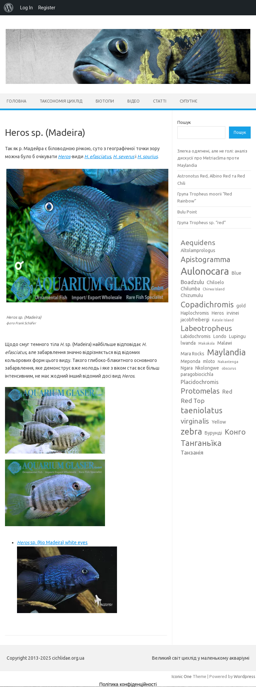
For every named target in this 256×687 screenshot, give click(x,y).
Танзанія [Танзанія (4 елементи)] (192, 452)
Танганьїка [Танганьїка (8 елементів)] (201, 443)
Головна (16, 101)
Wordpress (244, 676)
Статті (159, 101)
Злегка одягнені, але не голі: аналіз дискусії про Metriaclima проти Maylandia (212, 158)
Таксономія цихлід (61, 101)
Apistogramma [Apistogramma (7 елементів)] (205, 259)
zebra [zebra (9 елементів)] (191, 431)
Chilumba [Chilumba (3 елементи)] (190, 288)
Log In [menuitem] (26, 7)
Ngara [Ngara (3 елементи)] (187, 368)
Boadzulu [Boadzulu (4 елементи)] (192, 282)
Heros (64, 156)
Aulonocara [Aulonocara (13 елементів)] (205, 271)
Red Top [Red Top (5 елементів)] (193, 400)
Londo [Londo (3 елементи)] (219, 336)
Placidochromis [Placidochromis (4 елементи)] (200, 382)
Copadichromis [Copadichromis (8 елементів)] (207, 304)
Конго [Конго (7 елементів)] (235, 432)
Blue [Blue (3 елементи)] (236, 273)
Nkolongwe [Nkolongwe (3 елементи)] (207, 368)
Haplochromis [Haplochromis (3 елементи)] (195, 313)
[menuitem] (8, 7)
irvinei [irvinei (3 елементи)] (233, 313)
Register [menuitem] (46, 7)
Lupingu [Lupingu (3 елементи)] (237, 336)
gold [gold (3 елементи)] (241, 305)
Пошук (184, 122)
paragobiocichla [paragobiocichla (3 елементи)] (197, 374)
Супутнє (188, 101)
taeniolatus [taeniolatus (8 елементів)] (201, 410)
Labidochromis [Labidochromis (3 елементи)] (196, 336)
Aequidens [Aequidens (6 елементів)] (198, 242)
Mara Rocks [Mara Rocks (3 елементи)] (192, 353)
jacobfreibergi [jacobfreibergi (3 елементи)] (195, 319)
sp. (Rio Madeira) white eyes (52, 542)
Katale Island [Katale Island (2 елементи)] (223, 320)
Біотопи (105, 101)
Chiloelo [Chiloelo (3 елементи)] (215, 282)
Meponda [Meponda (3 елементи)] (190, 361)
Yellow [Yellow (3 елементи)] (219, 422)
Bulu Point (187, 211)
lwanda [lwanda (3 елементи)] (188, 343)
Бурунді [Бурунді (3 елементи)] (213, 433)
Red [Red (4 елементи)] (227, 391)
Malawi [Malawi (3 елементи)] (224, 343)
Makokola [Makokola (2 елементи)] (206, 343)
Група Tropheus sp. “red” (201, 222)
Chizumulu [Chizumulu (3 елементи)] (192, 295)
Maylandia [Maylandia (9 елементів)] (226, 352)
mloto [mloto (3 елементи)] (209, 361)
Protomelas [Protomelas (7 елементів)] (200, 391)
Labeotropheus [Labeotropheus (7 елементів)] (206, 328)
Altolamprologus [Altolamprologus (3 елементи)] (198, 250)
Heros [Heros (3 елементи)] (218, 313)
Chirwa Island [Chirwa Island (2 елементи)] (214, 289)
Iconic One (182, 676)
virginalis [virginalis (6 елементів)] (195, 421)
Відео (133, 101)
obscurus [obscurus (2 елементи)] (229, 368)
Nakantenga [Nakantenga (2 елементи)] (228, 362)
